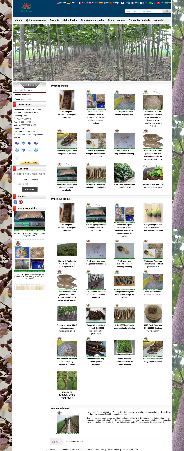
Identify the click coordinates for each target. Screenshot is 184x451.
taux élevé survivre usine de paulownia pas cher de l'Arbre (96, 294)
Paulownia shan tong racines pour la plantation (95, 361)
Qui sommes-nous (36, 20)
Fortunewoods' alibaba (74, 442)
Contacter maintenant (29, 163)
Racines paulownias (23, 95)
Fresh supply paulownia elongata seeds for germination (29, 235)
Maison (19, 20)
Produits (54, 20)
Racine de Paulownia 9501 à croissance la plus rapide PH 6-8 (66, 264)
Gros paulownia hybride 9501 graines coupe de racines (124, 294)
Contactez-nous (116, 20)
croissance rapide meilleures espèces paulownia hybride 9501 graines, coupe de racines (30, 277)
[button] (88, 78)
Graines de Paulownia (23, 90)
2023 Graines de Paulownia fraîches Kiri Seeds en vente (124, 361)
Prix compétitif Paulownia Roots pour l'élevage (67, 114)
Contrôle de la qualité (93, 20)
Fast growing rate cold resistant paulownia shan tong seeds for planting (153, 227)
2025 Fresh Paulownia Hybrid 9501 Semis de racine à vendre (153, 328)
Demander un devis (139, 20)
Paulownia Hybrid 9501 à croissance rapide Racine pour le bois (67, 328)
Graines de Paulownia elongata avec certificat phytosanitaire (95, 154)
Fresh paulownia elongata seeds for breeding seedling (124, 264)
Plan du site (99, 450)
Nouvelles (159, 20)
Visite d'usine (70, 20)
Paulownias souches (23, 99)
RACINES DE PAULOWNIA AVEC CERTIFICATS (67, 395)
